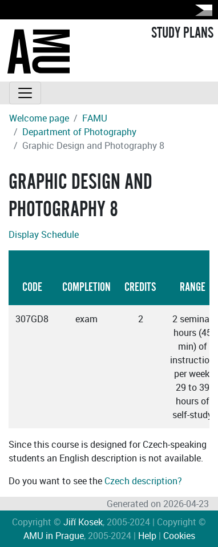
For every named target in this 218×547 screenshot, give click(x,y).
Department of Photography (79, 131)
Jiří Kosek (83, 522)
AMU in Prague (53, 535)
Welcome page (39, 118)
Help (147, 535)
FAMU (94, 118)
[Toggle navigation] (25, 93)
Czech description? (143, 481)
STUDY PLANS (182, 33)
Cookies (179, 535)
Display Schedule (44, 234)
